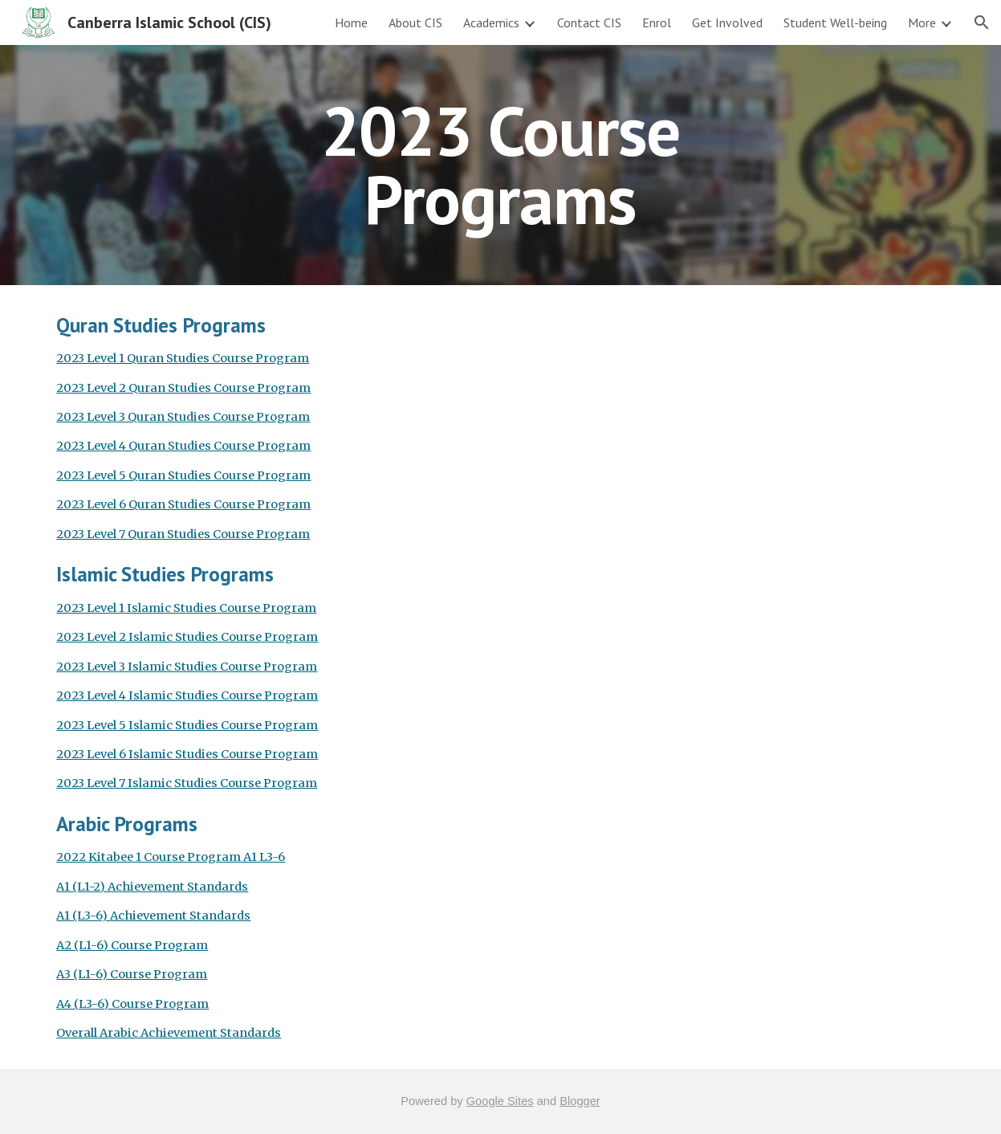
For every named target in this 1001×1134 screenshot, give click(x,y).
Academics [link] (491, 22)
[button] (981, 22)
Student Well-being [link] (835, 22)
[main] (500, 165)
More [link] (922, 22)
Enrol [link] (656, 22)
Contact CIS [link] (589, 22)
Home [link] (351, 22)
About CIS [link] (415, 22)
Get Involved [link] (727, 22)
